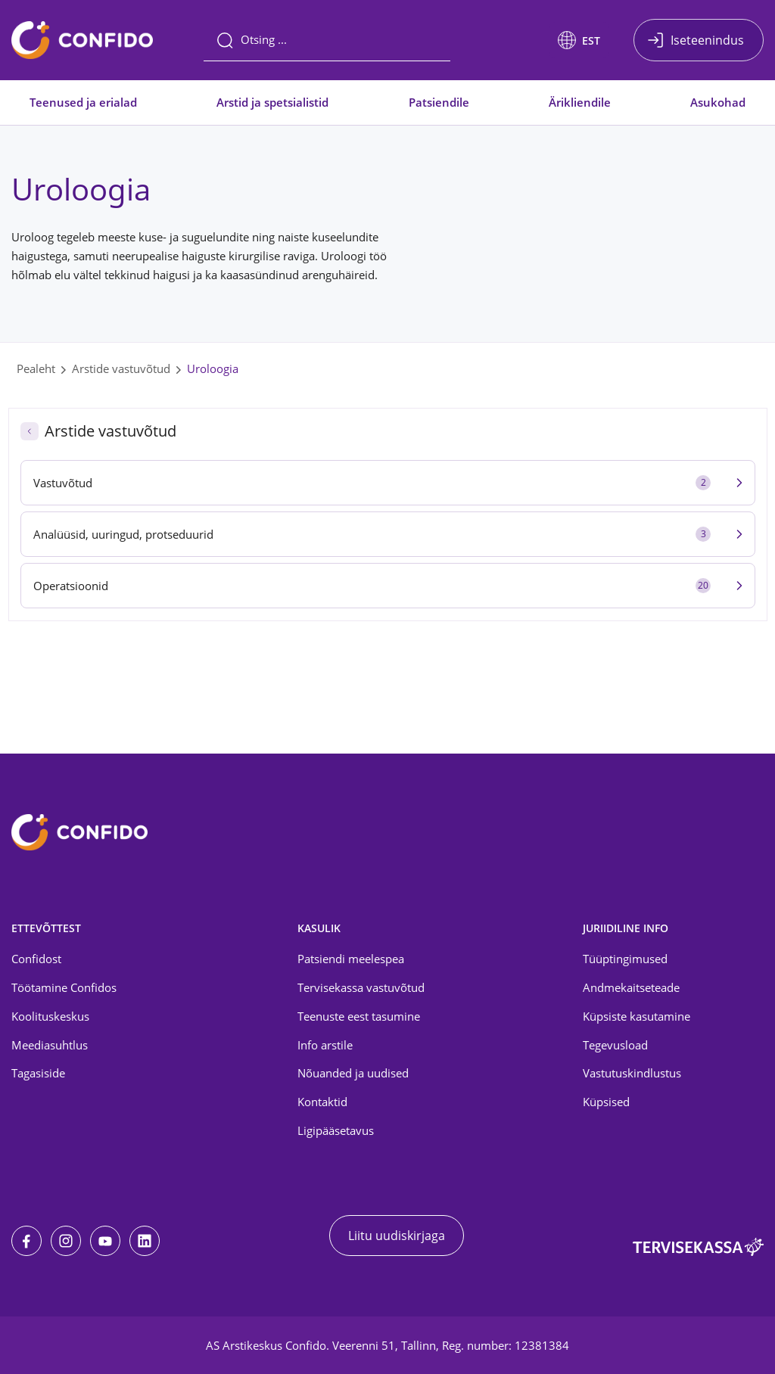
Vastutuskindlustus (632, 1072)
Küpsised (606, 1101)
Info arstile (325, 1044)
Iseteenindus (707, 40)
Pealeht (36, 368)
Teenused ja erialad (83, 102)
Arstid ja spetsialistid (272, 102)
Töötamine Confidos (64, 987)
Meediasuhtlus (49, 1044)
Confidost (36, 958)
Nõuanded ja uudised (353, 1072)
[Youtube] (105, 1241)
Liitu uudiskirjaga (396, 1235)
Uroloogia (212, 368)
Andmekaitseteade (631, 987)
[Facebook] (26, 1241)
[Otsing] (327, 40)
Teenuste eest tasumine (358, 1016)
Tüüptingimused (625, 958)
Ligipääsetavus (335, 1130)
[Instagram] (66, 1241)
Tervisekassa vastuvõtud (361, 987)
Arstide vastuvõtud (121, 368)
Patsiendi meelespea (350, 958)
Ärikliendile (580, 102)
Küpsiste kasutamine (636, 1016)
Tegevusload (615, 1044)
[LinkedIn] (144, 1241)
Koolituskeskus (50, 1016)
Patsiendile (439, 102)
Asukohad (717, 102)
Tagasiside (38, 1072)
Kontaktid (322, 1101)
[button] (579, 40)
